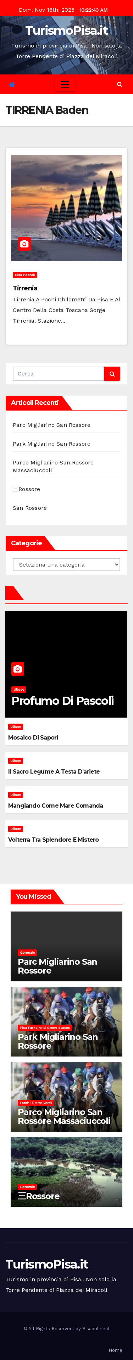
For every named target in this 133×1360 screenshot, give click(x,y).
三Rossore (26, 489)
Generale (27, 952)
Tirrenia (25, 288)
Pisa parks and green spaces (45, 1028)
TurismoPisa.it (66, 30)
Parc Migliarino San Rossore (51, 425)
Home (115, 1350)
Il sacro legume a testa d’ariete (54, 771)
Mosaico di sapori (33, 737)
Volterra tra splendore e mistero (53, 839)
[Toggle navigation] (65, 84)
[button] (120, 84)
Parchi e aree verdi (36, 1103)
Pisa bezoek (25, 275)
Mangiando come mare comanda (55, 805)
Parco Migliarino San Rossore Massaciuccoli (64, 1116)
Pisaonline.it (96, 1328)
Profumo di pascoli (62, 701)
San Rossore (30, 508)
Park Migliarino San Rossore (51, 443)
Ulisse (18, 689)
